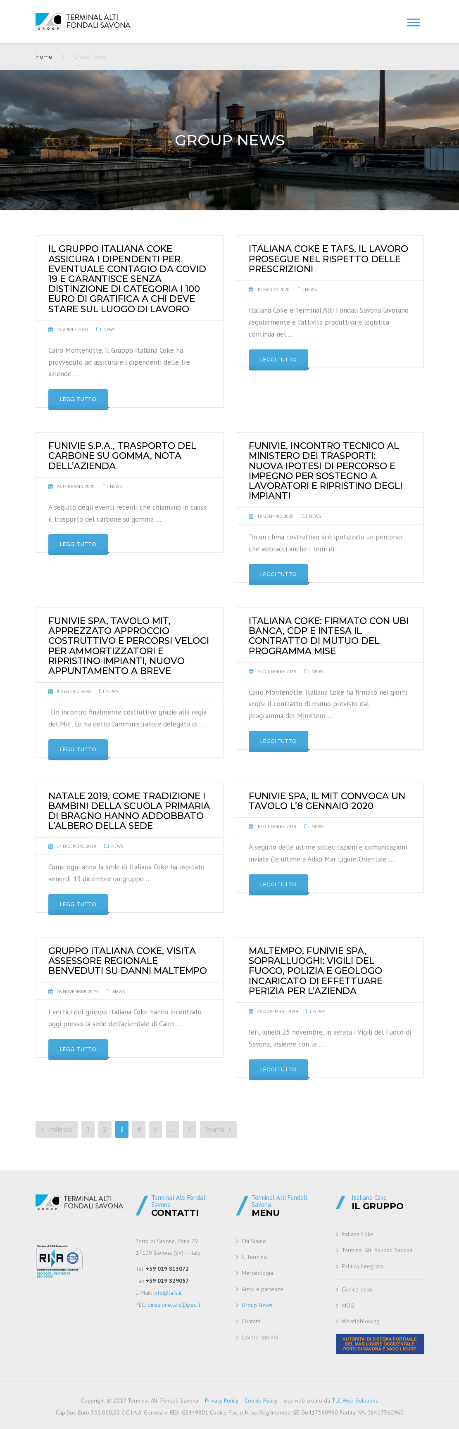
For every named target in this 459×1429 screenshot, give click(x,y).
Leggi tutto (78, 399)
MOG (348, 1305)
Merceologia (257, 1273)
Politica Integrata (362, 1266)
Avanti (218, 1129)
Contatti (251, 1321)
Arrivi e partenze (262, 1289)
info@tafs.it (167, 1292)
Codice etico (357, 1289)
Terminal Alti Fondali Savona (377, 1250)
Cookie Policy (261, 1400)
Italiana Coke (357, 1234)
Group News (257, 1305)
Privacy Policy (221, 1400)
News (109, 329)
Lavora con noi (260, 1337)
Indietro (56, 1129)
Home (44, 56)
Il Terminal (255, 1256)
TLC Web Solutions (355, 1400)
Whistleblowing (361, 1321)
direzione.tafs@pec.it (173, 1304)
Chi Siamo (254, 1241)
